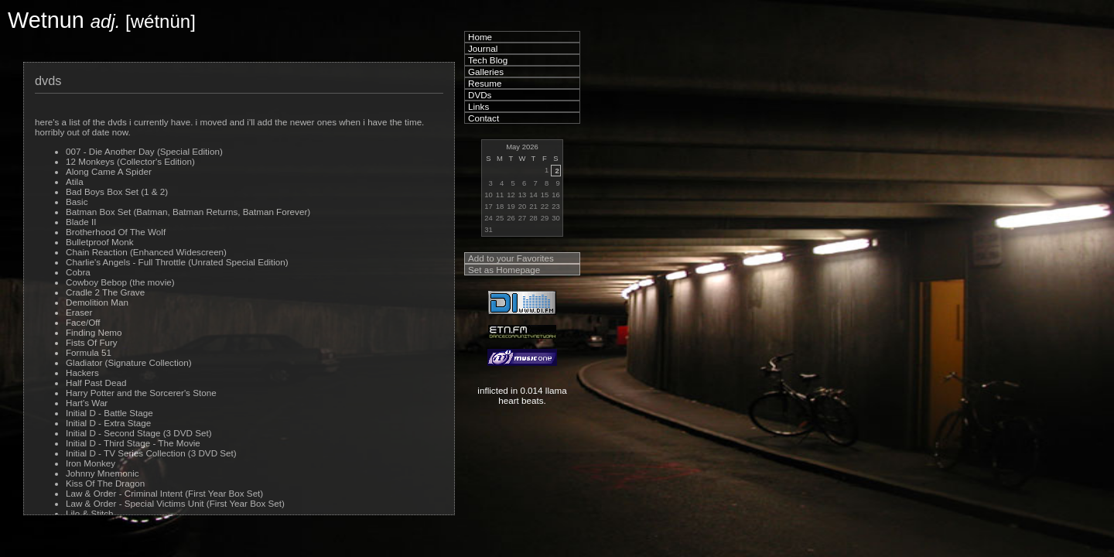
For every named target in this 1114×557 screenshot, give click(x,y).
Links (478, 106)
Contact (483, 118)
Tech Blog (487, 60)
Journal (482, 48)
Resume (484, 83)
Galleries (486, 72)
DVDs (479, 95)
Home (480, 37)
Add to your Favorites (511, 258)
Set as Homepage (504, 270)
